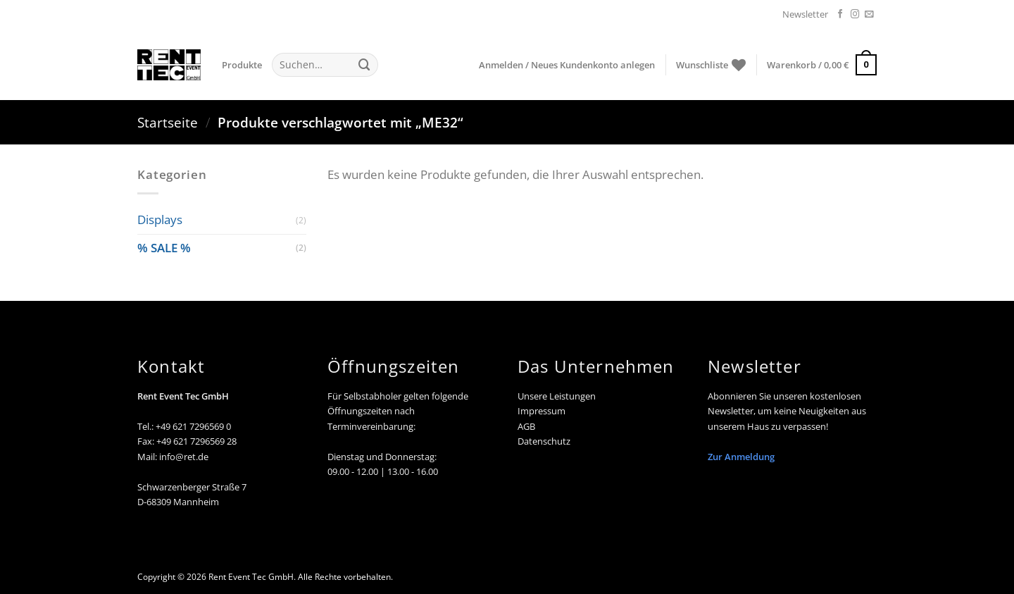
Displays (159, 219)
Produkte (242, 64)
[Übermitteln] (364, 64)
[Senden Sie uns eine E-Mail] (869, 15)
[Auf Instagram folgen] (855, 15)
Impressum (541, 410)
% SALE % (164, 248)
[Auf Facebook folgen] (840, 15)
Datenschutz (544, 441)
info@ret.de (183, 456)
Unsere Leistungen (557, 396)
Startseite (167, 122)
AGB (526, 426)
